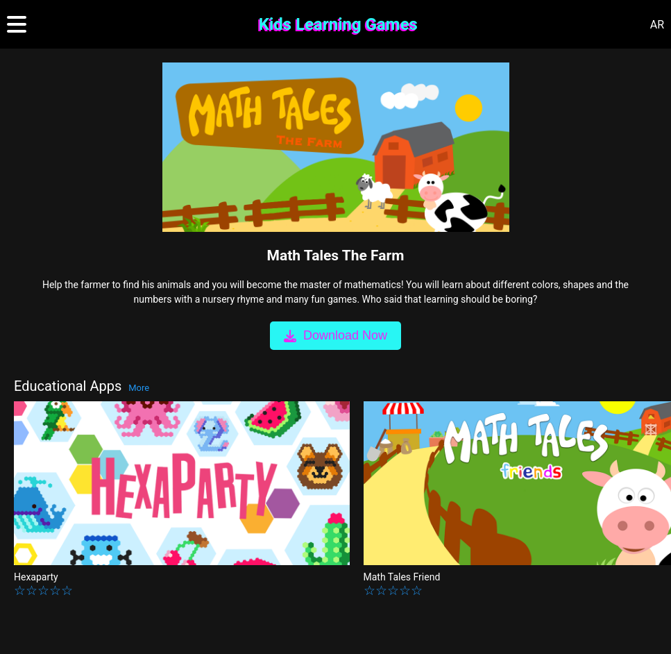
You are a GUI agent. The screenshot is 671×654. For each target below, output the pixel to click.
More (138, 388)
